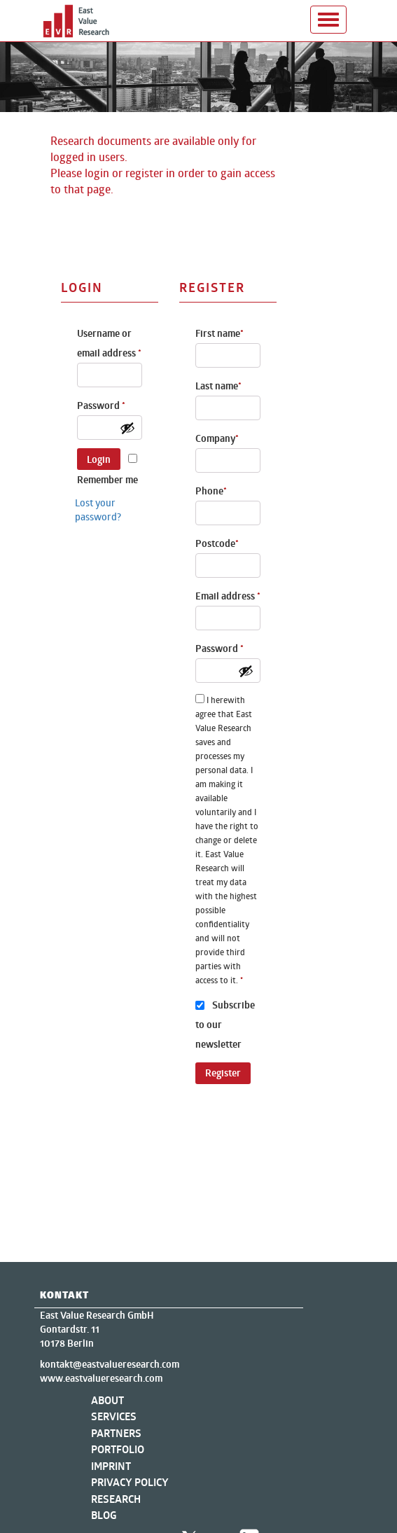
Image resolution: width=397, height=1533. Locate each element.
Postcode (217, 543)
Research (116, 1499)
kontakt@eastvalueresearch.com (109, 1364)
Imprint (111, 1466)
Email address (227, 596)
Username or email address (109, 343)
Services (114, 1416)
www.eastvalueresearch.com (101, 1378)
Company (217, 438)
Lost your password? (98, 509)
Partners (116, 1433)
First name (219, 333)
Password (101, 405)
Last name (218, 386)
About (107, 1400)
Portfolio (117, 1449)
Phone (211, 491)
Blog (104, 1515)
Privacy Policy (130, 1482)
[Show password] (127, 428)
